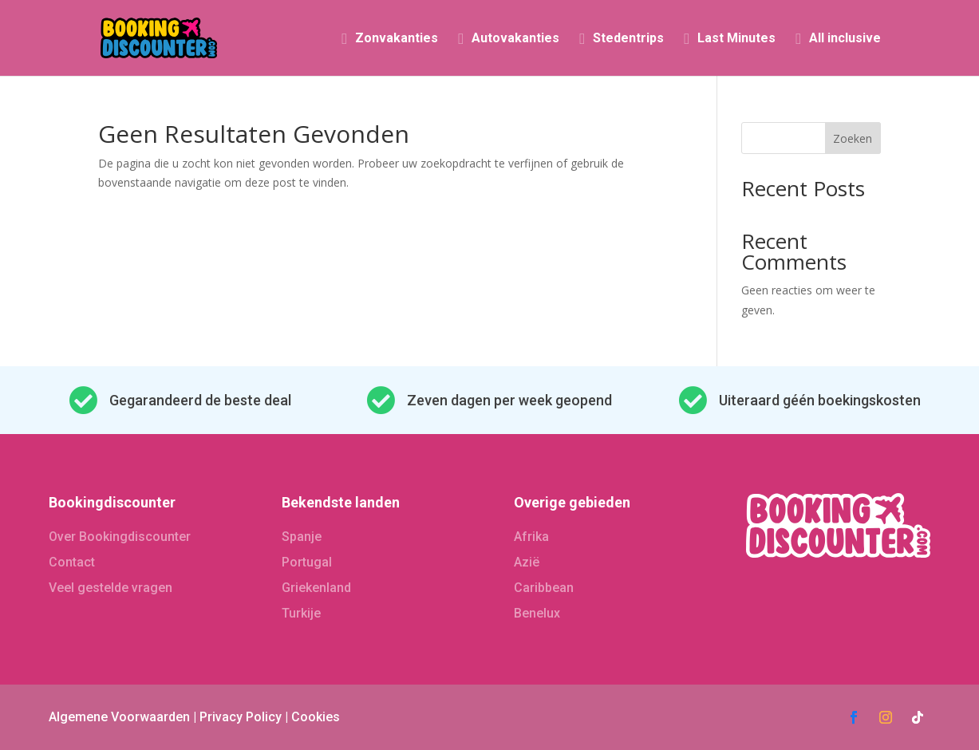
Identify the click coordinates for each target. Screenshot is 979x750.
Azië (526, 562)
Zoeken (852, 138)
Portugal (307, 562)
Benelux (537, 613)
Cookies (315, 716)
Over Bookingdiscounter (120, 536)
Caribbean (544, 587)
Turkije (301, 613)
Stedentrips (628, 38)
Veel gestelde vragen (110, 587)
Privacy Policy (240, 716)
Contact (72, 562)
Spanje (302, 536)
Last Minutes (736, 38)
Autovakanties (515, 38)
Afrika (531, 536)
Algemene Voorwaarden (119, 716)
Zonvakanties (396, 38)
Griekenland (316, 587)
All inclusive (845, 38)
